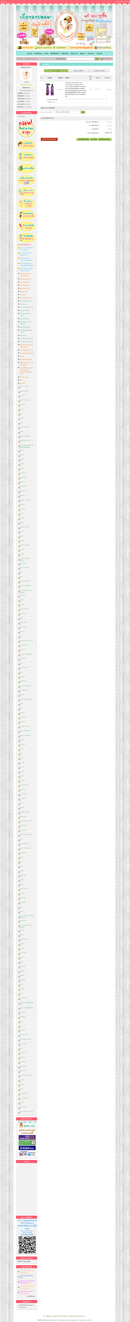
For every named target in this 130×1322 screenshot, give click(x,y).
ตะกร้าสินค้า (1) (106, 58)
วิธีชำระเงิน (74, 53)
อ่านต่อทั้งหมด (31, 1296)
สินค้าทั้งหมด (38, 53)
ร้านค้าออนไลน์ (42, 1320)
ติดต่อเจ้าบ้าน (26, 87)
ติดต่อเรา (82, 53)
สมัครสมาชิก (119, 1)
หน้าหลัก (3, 2)
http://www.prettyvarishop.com (28, 58)
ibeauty (26, 82)
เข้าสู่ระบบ (126, 1)
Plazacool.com (65, 1320)
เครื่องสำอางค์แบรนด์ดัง (23, 1261)
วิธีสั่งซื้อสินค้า (55, 53)
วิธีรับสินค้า (65, 53)
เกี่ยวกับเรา (90, 53)
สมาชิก (46, 53)
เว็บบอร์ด (99, 53)
